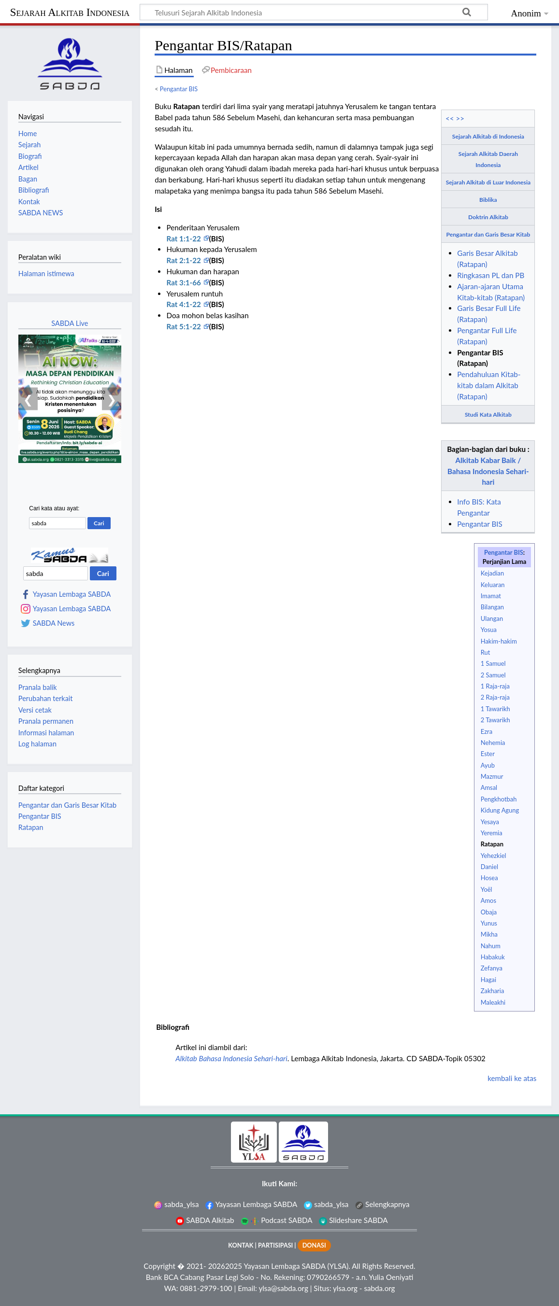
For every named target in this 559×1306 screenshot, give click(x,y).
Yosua (489, 629)
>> (460, 118)
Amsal (489, 787)
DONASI (314, 1245)
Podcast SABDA (276, 1220)
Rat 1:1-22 (184, 238)
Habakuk (493, 957)
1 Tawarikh (495, 709)
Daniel (489, 867)
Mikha (489, 934)
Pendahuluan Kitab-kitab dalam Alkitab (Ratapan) (488, 385)
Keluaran (493, 585)
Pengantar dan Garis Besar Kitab (488, 234)
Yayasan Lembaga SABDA (72, 594)
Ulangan (492, 618)
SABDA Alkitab (205, 1220)
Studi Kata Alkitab (488, 414)
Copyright (159, 1266)
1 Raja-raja (495, 686)
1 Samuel (493, 663)
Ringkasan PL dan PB (490, 275)
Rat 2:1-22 (184, 260)
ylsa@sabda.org (283, 1288)
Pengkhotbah (499, 799)
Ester (488, 754)
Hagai (488, 979)
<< (449, 118)
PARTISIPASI (275, 1245)
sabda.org (379, 1288)
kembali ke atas (511, 1078)
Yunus (489, 923)
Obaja (489, 912)
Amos (488, 900)
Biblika (488, 199)
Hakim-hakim (499, 641)
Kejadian (492, 573)
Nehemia (493, 742)
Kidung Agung (500, 810)
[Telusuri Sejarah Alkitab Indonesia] (313, 12)
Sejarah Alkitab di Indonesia (488, 136)
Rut (485, 652)
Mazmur (492, 776)
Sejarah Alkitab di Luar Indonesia (488, 182)
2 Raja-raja (495, 697)
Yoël (486, 889)
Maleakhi (493, 1002)
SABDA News (53, 623)
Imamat (491, 596)
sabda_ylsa (176, 1204)
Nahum (491, 946)
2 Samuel (493, 675)
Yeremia (491, 833)
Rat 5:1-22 (184, 326)
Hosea (489, 878)
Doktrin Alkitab (488, 217)
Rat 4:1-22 (184, 304)
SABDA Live (69, 323)
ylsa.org (345, 1288)
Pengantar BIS (179, 89)
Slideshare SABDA (353, 1220)
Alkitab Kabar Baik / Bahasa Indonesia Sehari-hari (488, 471)
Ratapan (492, 844)
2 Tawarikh (495, 720)
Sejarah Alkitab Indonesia (69, 12)
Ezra (486, 731)
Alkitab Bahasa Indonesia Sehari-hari (231, 1058)
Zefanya (491, 968)
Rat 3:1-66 (184, 282)
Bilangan (492, 607)
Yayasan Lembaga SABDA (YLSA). (297, 1266)
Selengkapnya (382, 1204)
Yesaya (490, 822)
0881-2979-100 (206, 1288)
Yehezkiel (493, 855)
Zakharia (492, 991)
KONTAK (240, 1245)
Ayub (488, 765)
